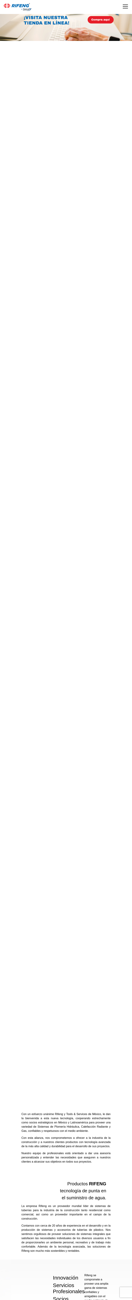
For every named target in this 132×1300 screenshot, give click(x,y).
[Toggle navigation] (125, 6)
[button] (10, 583)
